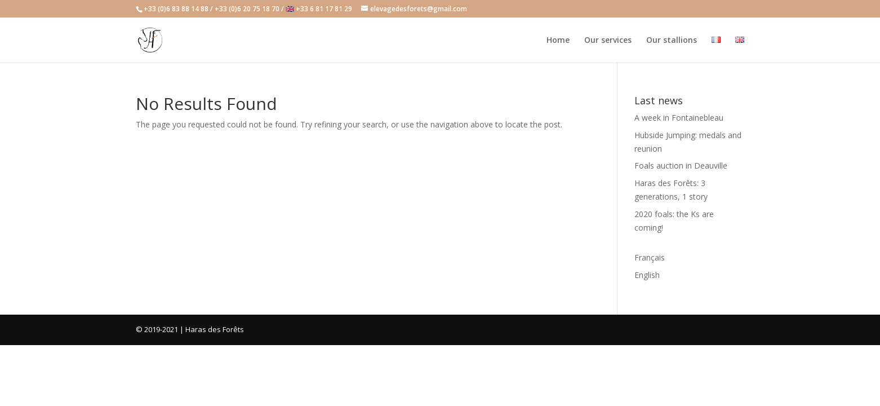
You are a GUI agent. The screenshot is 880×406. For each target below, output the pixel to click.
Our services (608, 40)
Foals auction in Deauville (680, 165)
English (647, 275)
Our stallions (671, 40)
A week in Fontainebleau (678, 117)
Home (558, 40)
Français (649, 257)
